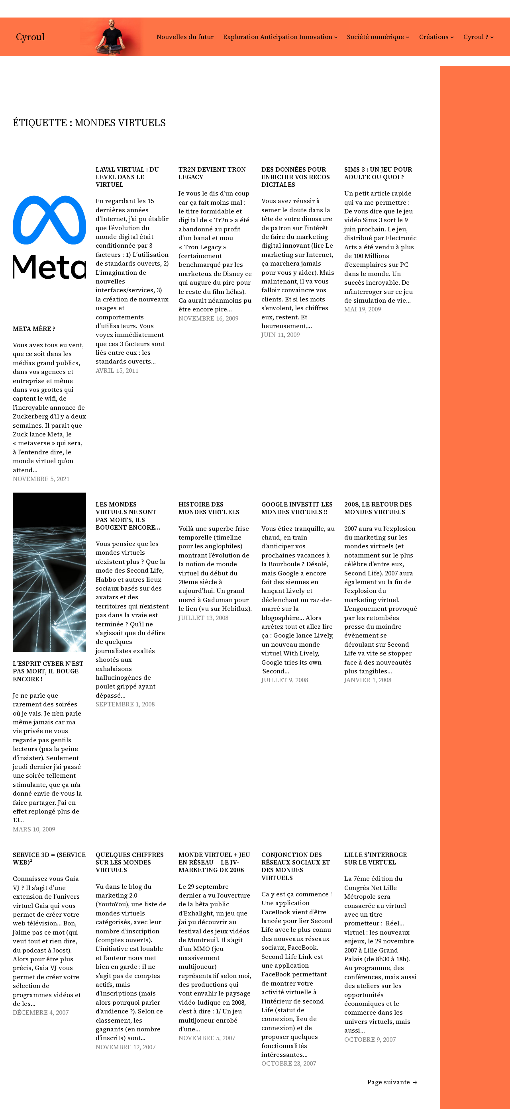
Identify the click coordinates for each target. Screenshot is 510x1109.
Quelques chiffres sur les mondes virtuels (130, 862)
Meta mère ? (34, 329)
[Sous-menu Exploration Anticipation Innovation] (336, 37)
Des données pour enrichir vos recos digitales (295, 177)
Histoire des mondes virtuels (208, 508)
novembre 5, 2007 (206, 1037)
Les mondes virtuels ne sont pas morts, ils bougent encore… (128, 516)
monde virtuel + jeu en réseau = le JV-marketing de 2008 (214, 862)
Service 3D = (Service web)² (49, 858)
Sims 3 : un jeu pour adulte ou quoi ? (378, 173)
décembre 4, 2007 (41, 1012)
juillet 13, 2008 (203, 617)
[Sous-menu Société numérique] (408, 37)
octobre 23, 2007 (288, 1063)
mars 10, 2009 (34, 829)
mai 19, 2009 (362, 309)
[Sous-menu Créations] (452, 37)
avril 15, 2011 (117, 370)
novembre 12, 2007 (125, 1046)
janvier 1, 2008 (367, 679)
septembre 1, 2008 (125, 704)
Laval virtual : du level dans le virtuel (127, 177)
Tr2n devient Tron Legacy (212, 173)
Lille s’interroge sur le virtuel (375, 858)
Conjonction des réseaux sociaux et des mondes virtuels (295, 866)
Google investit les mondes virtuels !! (297, 508)
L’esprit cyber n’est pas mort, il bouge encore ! (48, 671)
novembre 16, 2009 (208, 318)
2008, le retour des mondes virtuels (378, 508)
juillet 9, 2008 (284, 679)
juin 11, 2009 (280, 334)
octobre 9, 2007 (370, 1039)
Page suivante (392, 1082)
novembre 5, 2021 (41, 478)
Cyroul (30, 36)
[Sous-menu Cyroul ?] (492, 37)
